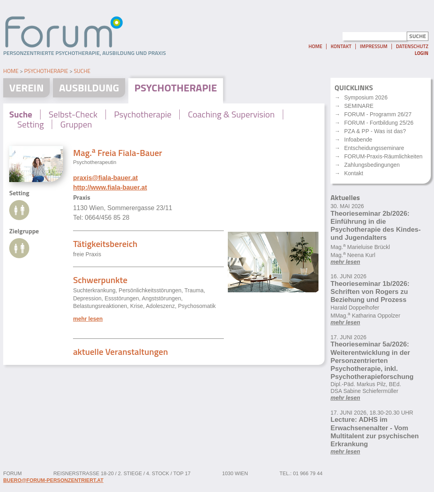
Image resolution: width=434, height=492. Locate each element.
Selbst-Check (73, 114)
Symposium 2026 (365, 97)
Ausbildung (89, 87)
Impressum (373, 46)
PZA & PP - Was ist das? (375, 131)
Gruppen (76, 124)
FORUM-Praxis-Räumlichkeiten (383, 156)
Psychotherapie (46, 71)
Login (421, 53)
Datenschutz (412, 46)
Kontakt (341, 46)
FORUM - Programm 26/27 (378, 114)
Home (315, 46)
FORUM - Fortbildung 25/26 (379, 122)
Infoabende (358, 139)
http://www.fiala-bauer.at (110, 187)
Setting (30, 124)
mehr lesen (88, 319)
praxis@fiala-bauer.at (105, 177)
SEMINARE (358, 106)
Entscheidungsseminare (374, 148)
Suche (82, 71)
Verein (26, 87)
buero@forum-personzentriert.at (53, 480)
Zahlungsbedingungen (372, 165)
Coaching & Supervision (231, 114)
